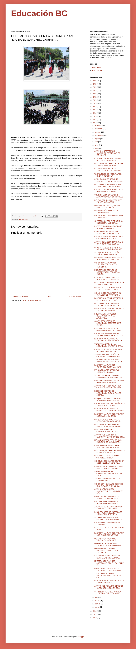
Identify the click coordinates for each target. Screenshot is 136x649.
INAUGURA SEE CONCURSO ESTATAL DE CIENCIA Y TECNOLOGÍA (109, 259)
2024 (95, 87)
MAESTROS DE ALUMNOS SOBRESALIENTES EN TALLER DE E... (109, 563)
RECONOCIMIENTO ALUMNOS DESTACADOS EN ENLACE (106, 503)
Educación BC (39, 13)
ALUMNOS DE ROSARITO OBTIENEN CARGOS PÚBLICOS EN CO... (109, 587)
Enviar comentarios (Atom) (31, 300)
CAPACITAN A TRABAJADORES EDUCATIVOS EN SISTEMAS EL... (108, 569)
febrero (97, 604)
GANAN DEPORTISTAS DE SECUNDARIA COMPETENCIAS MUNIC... (107, 323)
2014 (95, 120)
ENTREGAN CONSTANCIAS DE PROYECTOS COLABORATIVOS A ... (109, 335)
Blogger (81, 637)
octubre (98, 132)
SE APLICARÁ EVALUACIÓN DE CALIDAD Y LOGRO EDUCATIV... (108, 355)
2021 (95, 97)
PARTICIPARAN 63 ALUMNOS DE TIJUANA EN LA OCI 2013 (107, 539)
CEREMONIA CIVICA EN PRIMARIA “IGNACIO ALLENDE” (107, 457)
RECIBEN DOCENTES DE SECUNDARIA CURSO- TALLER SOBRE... (107, 393)
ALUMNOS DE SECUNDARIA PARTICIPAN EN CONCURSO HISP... (109, 436)
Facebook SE (97, 71)
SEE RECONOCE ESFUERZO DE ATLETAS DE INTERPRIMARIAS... (108, 170)
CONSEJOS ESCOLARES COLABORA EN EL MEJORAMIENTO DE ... (109, 462)
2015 (95, 116)
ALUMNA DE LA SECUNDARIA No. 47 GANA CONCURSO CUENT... (108, 243)
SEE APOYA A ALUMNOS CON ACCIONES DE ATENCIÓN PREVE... (109, 518)
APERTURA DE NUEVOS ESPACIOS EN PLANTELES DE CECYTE (108, 508)
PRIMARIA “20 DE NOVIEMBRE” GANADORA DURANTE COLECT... (108, 329)
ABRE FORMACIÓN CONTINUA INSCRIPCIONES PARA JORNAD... (108, 361)
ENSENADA (23, 219)
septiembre (99, 135)
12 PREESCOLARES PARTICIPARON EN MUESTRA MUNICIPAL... (108, 222)
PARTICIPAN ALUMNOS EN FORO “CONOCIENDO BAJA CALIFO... (107, 185)
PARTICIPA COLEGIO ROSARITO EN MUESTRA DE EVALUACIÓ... (108, 299)
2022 (95, 94)
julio (96, 142)
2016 (95, 113)
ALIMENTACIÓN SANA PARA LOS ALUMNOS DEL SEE (107, 480)
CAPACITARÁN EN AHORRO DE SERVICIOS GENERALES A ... (106, 497)
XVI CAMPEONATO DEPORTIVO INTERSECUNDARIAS (106, 371)
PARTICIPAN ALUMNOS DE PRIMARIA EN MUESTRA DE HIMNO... (109, 415)
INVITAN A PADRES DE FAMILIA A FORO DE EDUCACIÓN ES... (107, 206)
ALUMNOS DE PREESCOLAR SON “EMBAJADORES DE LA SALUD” (107, 387)
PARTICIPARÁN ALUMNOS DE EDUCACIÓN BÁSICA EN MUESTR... (109, 340)
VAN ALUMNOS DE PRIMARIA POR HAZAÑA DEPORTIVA (108, 175)
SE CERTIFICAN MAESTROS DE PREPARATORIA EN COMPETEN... (108, 376)
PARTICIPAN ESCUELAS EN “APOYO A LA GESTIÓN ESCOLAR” (109, 451)
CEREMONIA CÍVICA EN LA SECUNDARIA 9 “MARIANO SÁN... (108, 345)
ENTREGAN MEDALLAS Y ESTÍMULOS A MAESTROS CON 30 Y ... (109, 404)
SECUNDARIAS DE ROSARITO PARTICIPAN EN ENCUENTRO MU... (109, 180)
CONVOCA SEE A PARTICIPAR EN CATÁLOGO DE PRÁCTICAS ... (107, 294)
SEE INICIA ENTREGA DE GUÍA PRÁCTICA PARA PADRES (106, 253)
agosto (97, 139)
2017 (95, 110)
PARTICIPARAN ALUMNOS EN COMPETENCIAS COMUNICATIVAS (109, 410)
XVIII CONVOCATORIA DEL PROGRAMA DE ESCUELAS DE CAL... (107, 576)
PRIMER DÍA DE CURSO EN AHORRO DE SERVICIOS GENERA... (109, 382)
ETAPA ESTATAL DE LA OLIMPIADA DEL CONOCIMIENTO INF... (108, 350)
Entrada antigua (75, 296)
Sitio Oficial (96, 68)
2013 (95, 123)
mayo (97, 148)
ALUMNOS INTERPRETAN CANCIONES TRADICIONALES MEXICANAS (107, 153)
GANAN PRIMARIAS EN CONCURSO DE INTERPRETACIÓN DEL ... (108, 191)
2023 (95, 90)
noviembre (99, 129)
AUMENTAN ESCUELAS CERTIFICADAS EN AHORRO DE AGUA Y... (108, 474)
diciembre (98, 126)
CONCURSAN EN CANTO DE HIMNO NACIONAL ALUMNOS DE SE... (108, 485)
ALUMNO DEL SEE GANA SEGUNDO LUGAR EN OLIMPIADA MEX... (108, 467)
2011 (95, 614)
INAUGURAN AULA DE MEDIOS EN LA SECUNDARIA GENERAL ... (109, 310)
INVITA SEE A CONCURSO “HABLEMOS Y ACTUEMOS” (106, 431)
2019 (95, 103)
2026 (95, 81)
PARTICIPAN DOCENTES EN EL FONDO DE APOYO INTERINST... (108, 425)
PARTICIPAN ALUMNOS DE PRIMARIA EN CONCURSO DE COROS (109, 534)
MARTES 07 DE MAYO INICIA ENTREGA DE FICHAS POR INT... (108, 544)
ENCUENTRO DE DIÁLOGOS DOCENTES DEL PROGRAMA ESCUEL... (106, 272)
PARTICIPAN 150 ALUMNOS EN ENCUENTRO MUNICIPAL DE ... (107, 304)
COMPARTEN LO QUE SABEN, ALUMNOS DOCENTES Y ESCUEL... (109, 196)
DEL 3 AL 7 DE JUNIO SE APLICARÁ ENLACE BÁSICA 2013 (108, 201)
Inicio (49, 296)
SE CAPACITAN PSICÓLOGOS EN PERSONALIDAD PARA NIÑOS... (107, 592)
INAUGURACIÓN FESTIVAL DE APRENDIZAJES (106, 212)
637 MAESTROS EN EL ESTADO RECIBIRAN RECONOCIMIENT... (107, 420)
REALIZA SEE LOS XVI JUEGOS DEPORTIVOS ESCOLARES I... (107, 278)
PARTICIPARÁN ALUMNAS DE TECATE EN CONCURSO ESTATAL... (109, 582)
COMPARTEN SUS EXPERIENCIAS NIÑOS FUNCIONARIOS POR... (108, 399)
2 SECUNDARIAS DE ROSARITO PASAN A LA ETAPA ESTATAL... (107, 557)
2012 (95, 611)
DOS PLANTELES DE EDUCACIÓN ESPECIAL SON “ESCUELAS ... (107, 289)
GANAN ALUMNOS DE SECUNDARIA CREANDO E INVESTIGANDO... (108, 238)
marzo (97, 601)
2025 (95, 84)
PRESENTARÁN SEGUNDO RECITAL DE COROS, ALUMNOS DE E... (108, 227)
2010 (95, 618)
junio (97, 145)
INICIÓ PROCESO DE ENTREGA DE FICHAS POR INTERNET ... (108, 513)
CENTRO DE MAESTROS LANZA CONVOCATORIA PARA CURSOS (108, 248)
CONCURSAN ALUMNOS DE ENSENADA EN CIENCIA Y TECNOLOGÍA (105, 265)
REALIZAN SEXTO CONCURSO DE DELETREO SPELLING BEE (108, 159)
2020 (95, 100)
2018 (95, 107)
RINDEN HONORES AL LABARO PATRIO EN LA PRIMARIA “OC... (107, 232)
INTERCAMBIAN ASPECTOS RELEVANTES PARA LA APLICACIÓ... (105, 316)
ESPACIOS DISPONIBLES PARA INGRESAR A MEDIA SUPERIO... (108, 446)
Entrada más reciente (20, 296)
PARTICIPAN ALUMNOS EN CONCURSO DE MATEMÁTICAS (107, 366)
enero (97, 607)
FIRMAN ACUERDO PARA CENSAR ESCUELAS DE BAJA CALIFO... (108, 441)
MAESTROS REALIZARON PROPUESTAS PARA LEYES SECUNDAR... (106, 551)
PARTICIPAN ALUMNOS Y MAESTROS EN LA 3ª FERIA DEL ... (109, 283)
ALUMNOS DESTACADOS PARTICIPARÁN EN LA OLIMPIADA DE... (108, 491)
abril (96, 597)
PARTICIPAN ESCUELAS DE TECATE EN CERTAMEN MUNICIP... (108, 164)
